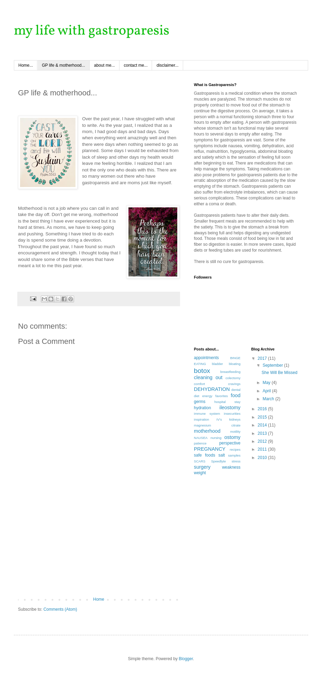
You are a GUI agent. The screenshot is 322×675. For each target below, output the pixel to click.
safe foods (204, 455)
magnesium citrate (217, 425)
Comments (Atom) (60, 609)
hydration (202, 407)
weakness (231, 467)
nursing (216, 438)
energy (207, 396)
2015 (263, 417)
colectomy (232, 378)
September (273, 365)
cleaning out (208, 377)
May (266, 382)
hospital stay (227, 402)
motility (235, 431)
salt (221, 455)
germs (199, 401)
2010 (263, 457)
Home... (25, 65)
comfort (199, 384)
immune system (207, 413)
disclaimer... (167, 65)
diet (196, 396)
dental (235, 390)
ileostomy (230, 407)
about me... (104, 65)
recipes (235, 449)
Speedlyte (218, 461)
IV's (219, 419)
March (268, 398)
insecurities (232, 413)
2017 (263, 358)
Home (98, 599)
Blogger (186, 658)
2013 (263, 433)
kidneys (235, 419)
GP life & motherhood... (63, 65)
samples (234, 455)
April (267, 390)
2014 (263, 425)
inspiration (201, 419)
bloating (235, 364)
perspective (229, 443)
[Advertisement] (99, 545)
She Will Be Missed (279, 372)
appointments (206, 357)
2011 (263, 449)
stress (236, 461)
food (235, 395)
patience (200, 443)
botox (202, 370)
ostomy (232, 437)
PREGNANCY (209, 449)
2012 (263, 441)
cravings (234, 384)
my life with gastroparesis (91, 31)
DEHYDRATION (212, 389)
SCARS (199, 461)
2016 (263, 408)
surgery (202, 467)
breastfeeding (230, 372)
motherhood (207, 431)
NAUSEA (200, 438)
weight (200, 472)
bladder (217, 364)
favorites (221, 396)
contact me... (136, 65)
